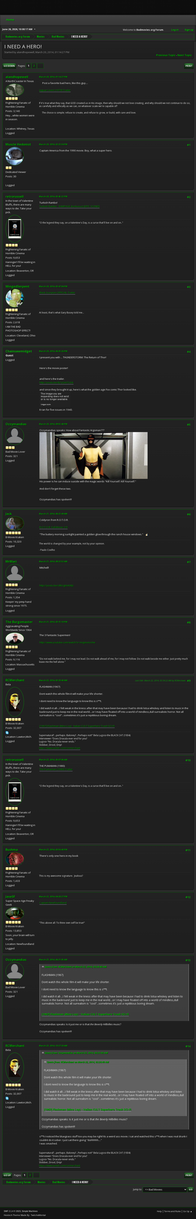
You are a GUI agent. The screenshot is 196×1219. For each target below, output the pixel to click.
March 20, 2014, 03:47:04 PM (53, 286)
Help (159, 1211)
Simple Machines (30, 1211)
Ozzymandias (16, 424)
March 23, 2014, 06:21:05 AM (53, 959)
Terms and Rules (172, 1211)
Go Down (9, 65)
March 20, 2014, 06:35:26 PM (53, 351)
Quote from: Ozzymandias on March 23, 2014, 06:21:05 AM (76, 1053)
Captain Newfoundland (53, 902)
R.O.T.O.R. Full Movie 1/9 (53, 527)
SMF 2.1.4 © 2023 (12, 1211)
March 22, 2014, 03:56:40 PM (53, 849)
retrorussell (15, 196)
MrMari (11, 561)
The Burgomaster (19, 622)
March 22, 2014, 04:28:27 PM (53, 896)
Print (188, 65)
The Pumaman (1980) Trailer (56, 769)
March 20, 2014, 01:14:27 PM (53, 76)
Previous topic (166, 55)
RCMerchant (15, 680)
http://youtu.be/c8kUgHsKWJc (56, 585)
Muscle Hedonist (18, 144)
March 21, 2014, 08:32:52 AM (53, 561)
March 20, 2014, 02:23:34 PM (53, 144)
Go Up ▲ (187, 1211)
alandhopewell (17, 77)
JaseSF (10, 896)
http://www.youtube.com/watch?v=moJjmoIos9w (67, 642)
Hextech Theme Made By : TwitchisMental (25, 1215)
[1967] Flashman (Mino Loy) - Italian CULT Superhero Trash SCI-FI (77, 726)
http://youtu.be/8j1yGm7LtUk (56, 382)
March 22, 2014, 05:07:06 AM (53, 759)
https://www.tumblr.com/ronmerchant (59, 748)
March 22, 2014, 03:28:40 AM (53, 680)
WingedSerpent (17, 286)
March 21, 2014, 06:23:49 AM (53, 513)
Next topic (184, 55)
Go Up (7, 1175)
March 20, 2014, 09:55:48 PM (53, 423)
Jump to (137, 1189)
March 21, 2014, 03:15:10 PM (53, 621)
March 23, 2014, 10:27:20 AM (53, 1045)
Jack (9, 514)
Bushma (12, 849)
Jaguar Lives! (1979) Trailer (55, 90)
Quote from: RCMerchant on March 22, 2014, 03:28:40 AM (76, 966)
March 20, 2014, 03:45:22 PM (53, 196)
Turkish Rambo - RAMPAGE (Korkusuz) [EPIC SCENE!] (69, 206)
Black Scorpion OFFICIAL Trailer (57, 292)
